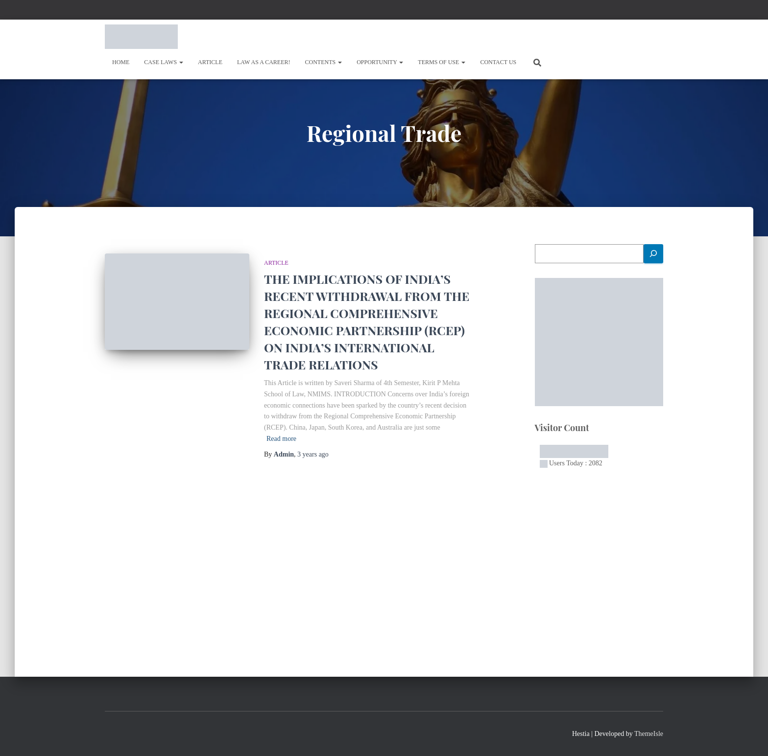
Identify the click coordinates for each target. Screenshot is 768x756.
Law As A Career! (263, 62)
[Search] (653, 253)
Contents (323, 62)
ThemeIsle (648, 733)
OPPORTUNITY (380, 62)
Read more (281, 438)
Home (120, 62)
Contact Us (498, 62)
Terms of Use (441, 62)
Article (210, 62)
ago (313, 454)
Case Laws (163, 62)
